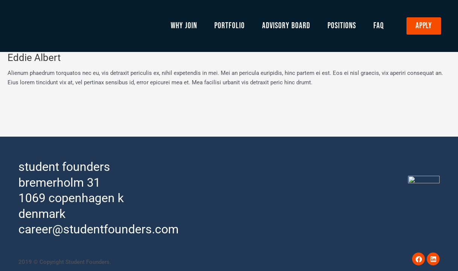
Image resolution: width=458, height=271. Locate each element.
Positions (342, 26)
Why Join (184, 26)
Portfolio (229, 26)
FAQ (378, 26)
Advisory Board (286, 26)
